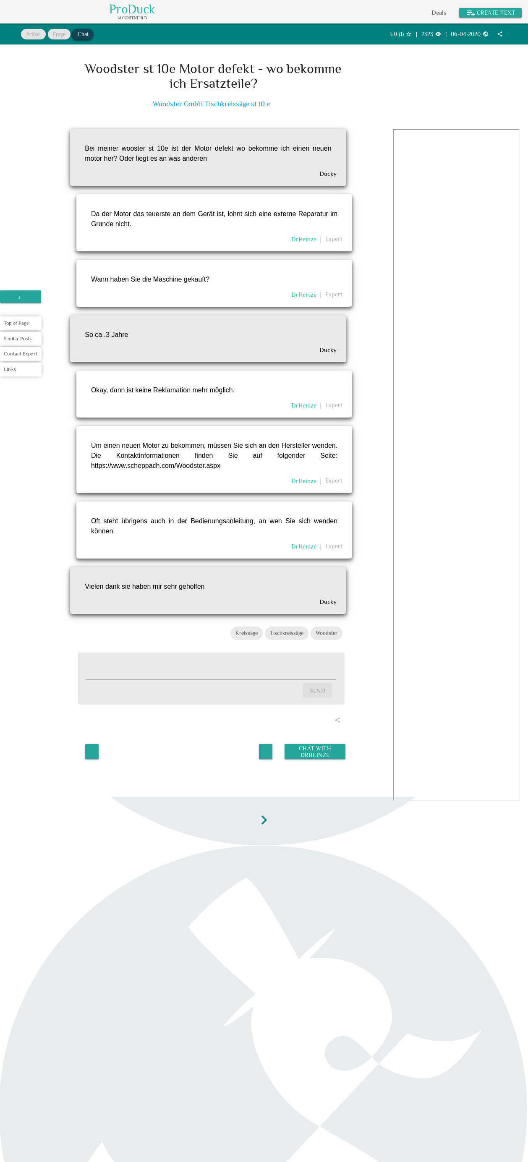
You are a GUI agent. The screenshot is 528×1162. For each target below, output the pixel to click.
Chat (83, 34)
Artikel (33, 34)
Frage (59, 34)
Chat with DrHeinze (315, 751)
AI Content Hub (132, 18)
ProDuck (132, 9)
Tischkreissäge (286, 633)
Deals (439, 12)
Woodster (326, 633)
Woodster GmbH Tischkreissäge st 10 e (211, 104)
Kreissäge (246, 633)
